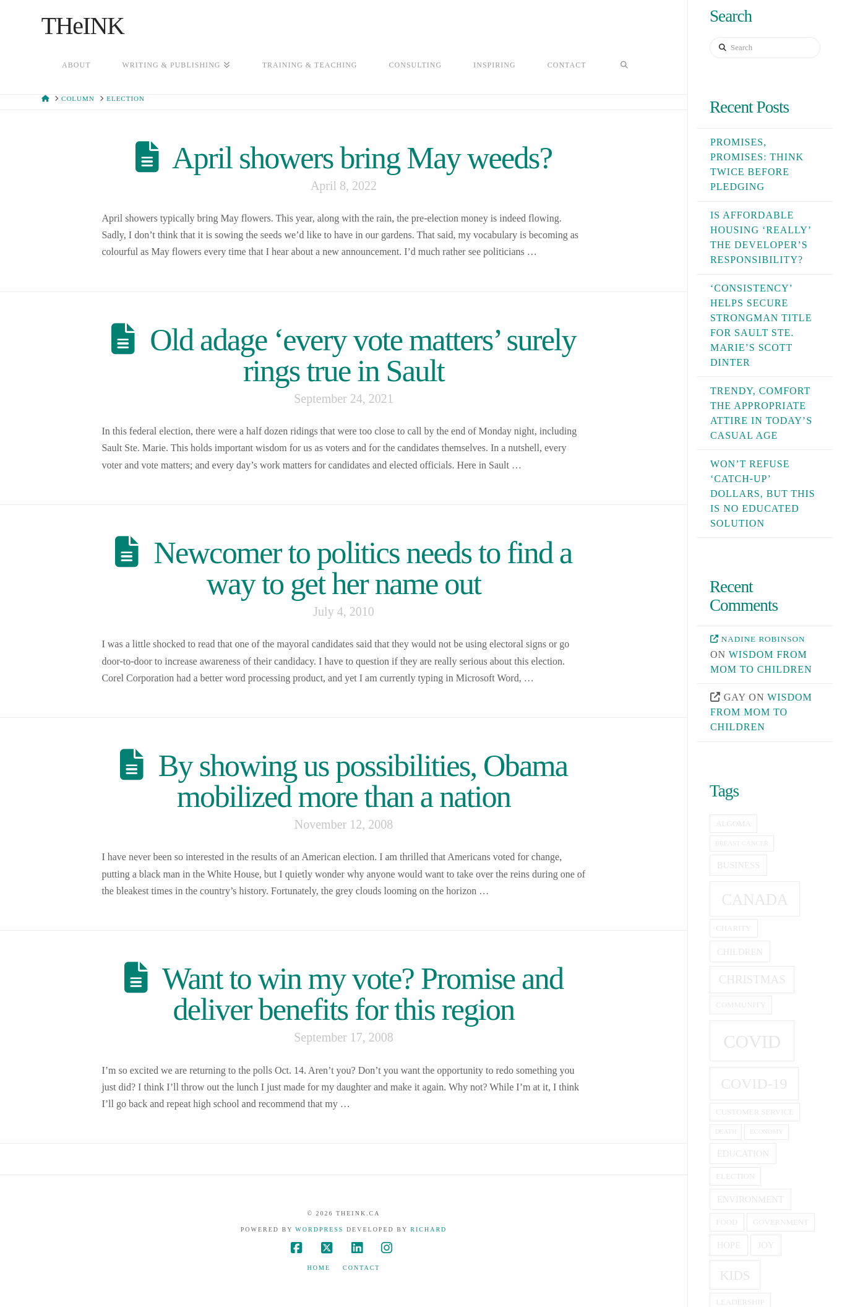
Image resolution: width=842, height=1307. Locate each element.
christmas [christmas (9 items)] (752, 979)
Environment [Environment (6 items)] (750, 1199)
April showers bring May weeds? (362, 157)
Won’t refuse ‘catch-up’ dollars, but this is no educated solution (762, 493)
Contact (361, 1267)
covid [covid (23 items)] (752, 1041)
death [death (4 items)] (726, 1131)
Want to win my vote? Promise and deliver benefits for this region (362, 994)
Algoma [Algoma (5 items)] (733, 823)
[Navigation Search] (624, 66)
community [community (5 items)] (741, 1005)
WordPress (319, 1229)
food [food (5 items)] (726, 1222)
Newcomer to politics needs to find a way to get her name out (363, 568)
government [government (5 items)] (781, 1222)
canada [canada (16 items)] (754, 899)
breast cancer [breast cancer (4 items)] (742, 843)
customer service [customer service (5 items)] (755, 1112)
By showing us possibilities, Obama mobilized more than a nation (363, 781)
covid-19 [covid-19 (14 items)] (754, 1084)
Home (318, 1267)
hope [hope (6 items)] (729, 1245)
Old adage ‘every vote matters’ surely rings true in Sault (363, 355)
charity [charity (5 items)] (733, 928)
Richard (428, 1229)
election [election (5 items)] (735, 1176)
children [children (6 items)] (740, 952)
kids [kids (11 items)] (735, 1275)
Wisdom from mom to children (761, 712)
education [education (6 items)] (743, 1153)
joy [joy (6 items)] (766, 1245)
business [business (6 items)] (738, 865)
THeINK (82, 26)
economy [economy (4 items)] (766, 1131)
